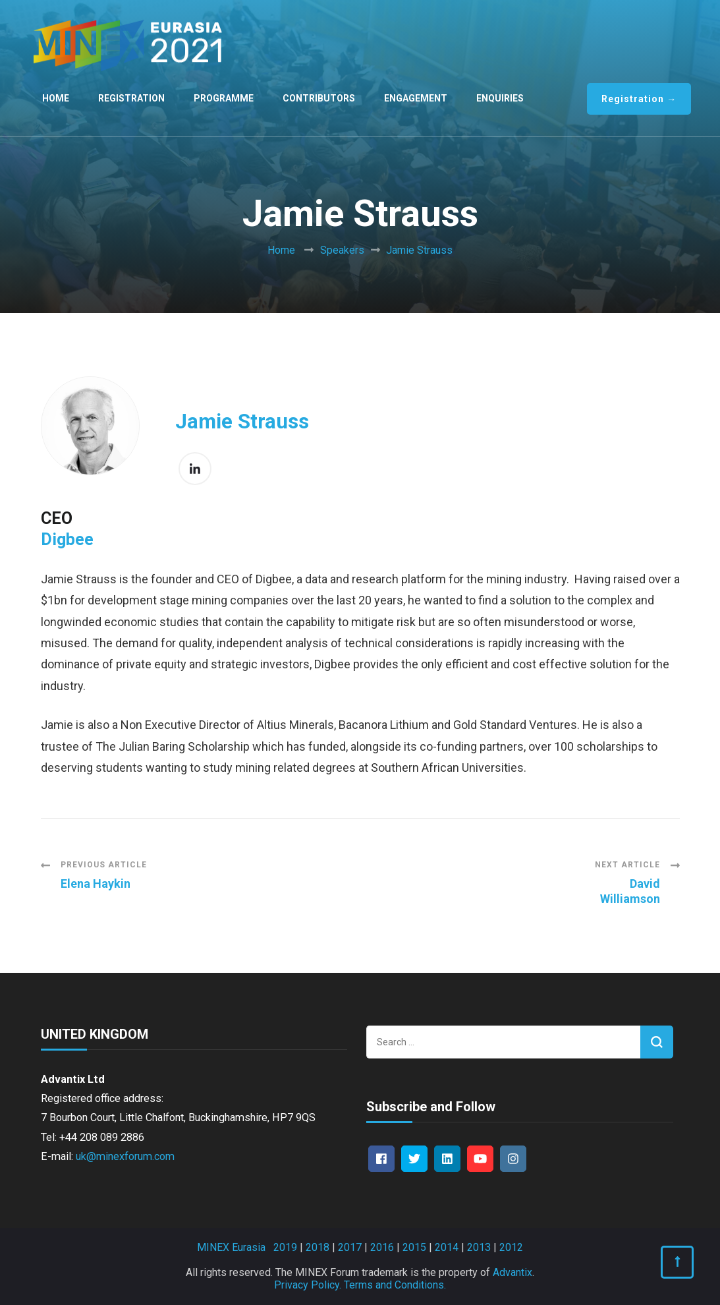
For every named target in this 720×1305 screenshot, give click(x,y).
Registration (131, 98)
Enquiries (500, 98)
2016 (382, 1247)
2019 (285, 1247)
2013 (479, 1247)
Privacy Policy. (307, 1285)
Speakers (342, 250)
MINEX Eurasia (231, 1247)
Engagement (415, 98)
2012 (511, 1247)
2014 (446, 1247)
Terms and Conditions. (395, 1285)
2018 (317, 1247)
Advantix (512, 1272)
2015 (414, 1247)
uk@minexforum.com (125, 1156)
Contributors (319, 98)
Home (55, 98)
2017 (350, 1247)
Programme (224, 98)
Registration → (639, 99)
